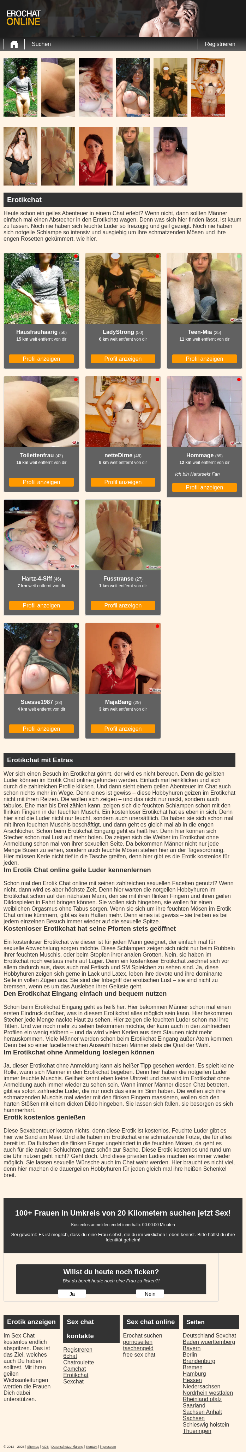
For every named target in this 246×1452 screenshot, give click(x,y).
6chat (70, 1356)
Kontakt (91, 1446)
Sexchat (73, 1381)
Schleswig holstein (206, 1425)
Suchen (41, 44)
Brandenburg (199, 1361)
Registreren (77, 1350)
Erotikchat (75, 1375)
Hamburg (194, 1374)
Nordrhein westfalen (208, 1393)
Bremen (193, 1367)
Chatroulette (78, 1362)
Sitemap (33, 1446)
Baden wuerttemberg (209, 1342)
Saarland (194, 1406)
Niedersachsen (202, 1386)
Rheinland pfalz (202, 1399)
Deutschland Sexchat (209, 1336)
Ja (72, 1294)
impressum (108, 1446)
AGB (45, 1446)
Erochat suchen (142, 1336)
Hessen (192, 1380)
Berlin (190, 1355)
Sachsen (194, 1418)
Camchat (74, 1369)
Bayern (192, 1348)
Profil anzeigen (41, 359)
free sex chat (139, 1355)
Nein (150, 1294)
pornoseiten (138, 1342)
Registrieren (220, 44)
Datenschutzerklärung (68, 1446)
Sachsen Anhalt (202, 1412)
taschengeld (138, 1348)
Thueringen (197, 1431)
